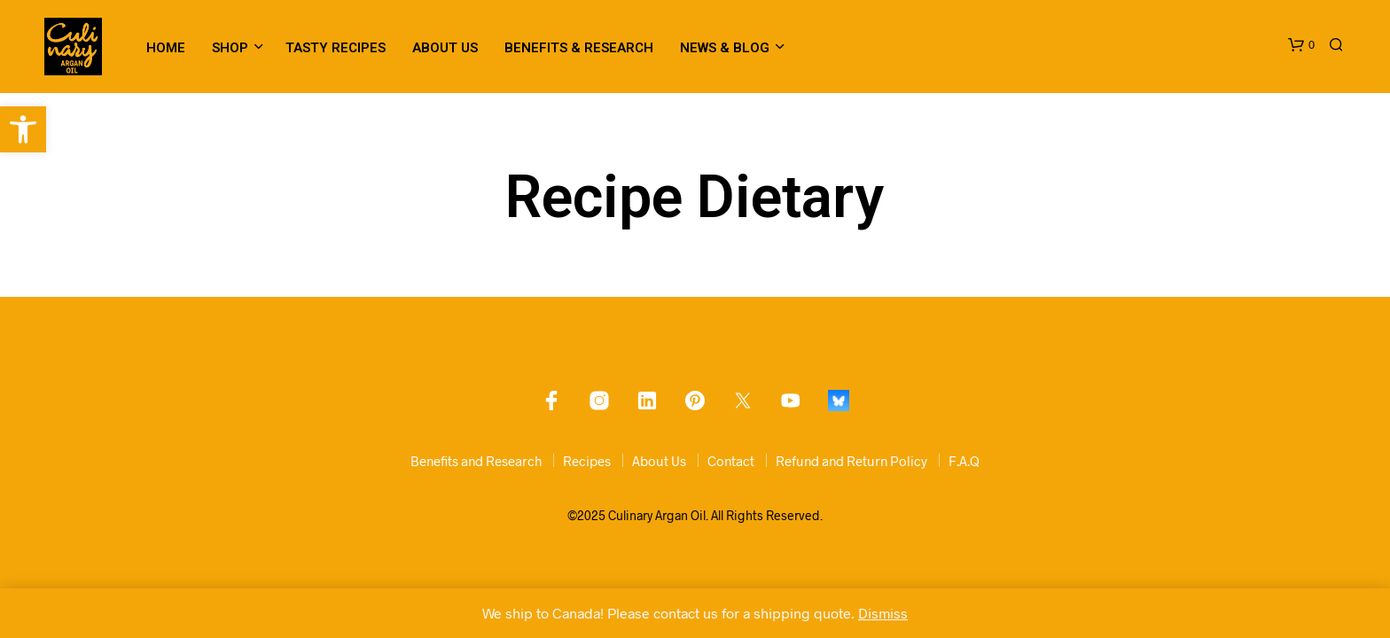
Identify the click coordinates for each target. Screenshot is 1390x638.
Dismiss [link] (883, 612)
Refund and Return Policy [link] (851, 461)
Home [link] (165, 48)
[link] (23, 129)
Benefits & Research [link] (578, 48)
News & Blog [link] (724, 48)
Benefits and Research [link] (476, 461)
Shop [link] (230, 48)
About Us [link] (445, 48)
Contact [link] (730, 461)
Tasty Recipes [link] (335, 48)
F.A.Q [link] (964, 461)
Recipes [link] (587, 461)
